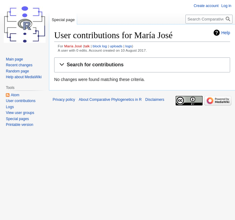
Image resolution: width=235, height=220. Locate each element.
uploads (116, 46)
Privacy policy (64, 99)
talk (87, 46)
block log (100, 46)
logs (128, 46)
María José (73, 46)
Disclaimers (154, 99)
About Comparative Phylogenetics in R (110, 99)
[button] (142, 65)
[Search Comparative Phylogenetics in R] (209, 19)
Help (225, 32)
